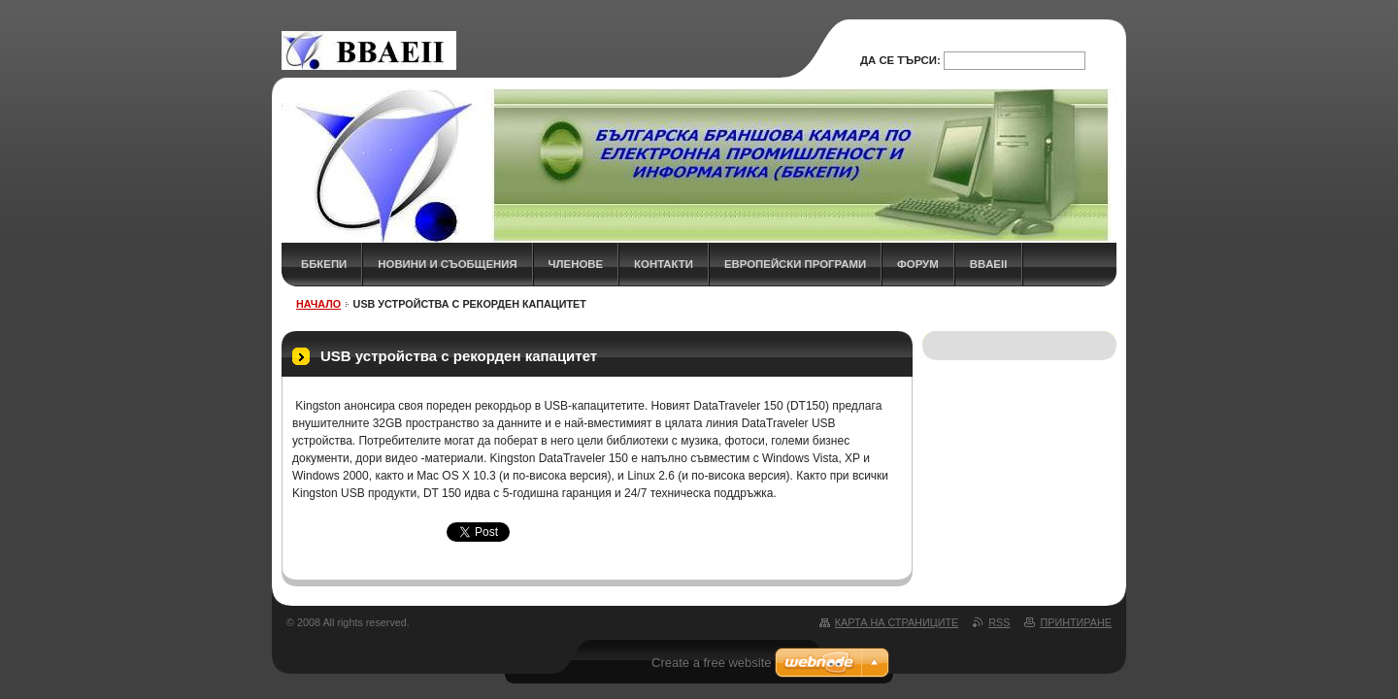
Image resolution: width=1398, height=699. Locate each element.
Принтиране (1076, 622)
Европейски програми (795, 264)
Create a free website (711, 662)
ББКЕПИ (324, 264)
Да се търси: (900, 60)
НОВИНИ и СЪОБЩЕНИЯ (447, 264)
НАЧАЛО (318, 304)
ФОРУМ (918, 264)
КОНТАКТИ (663, 264)
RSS (999, 622)
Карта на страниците (896, 622)
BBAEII (989, 264)
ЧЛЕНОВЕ (576, 264)
